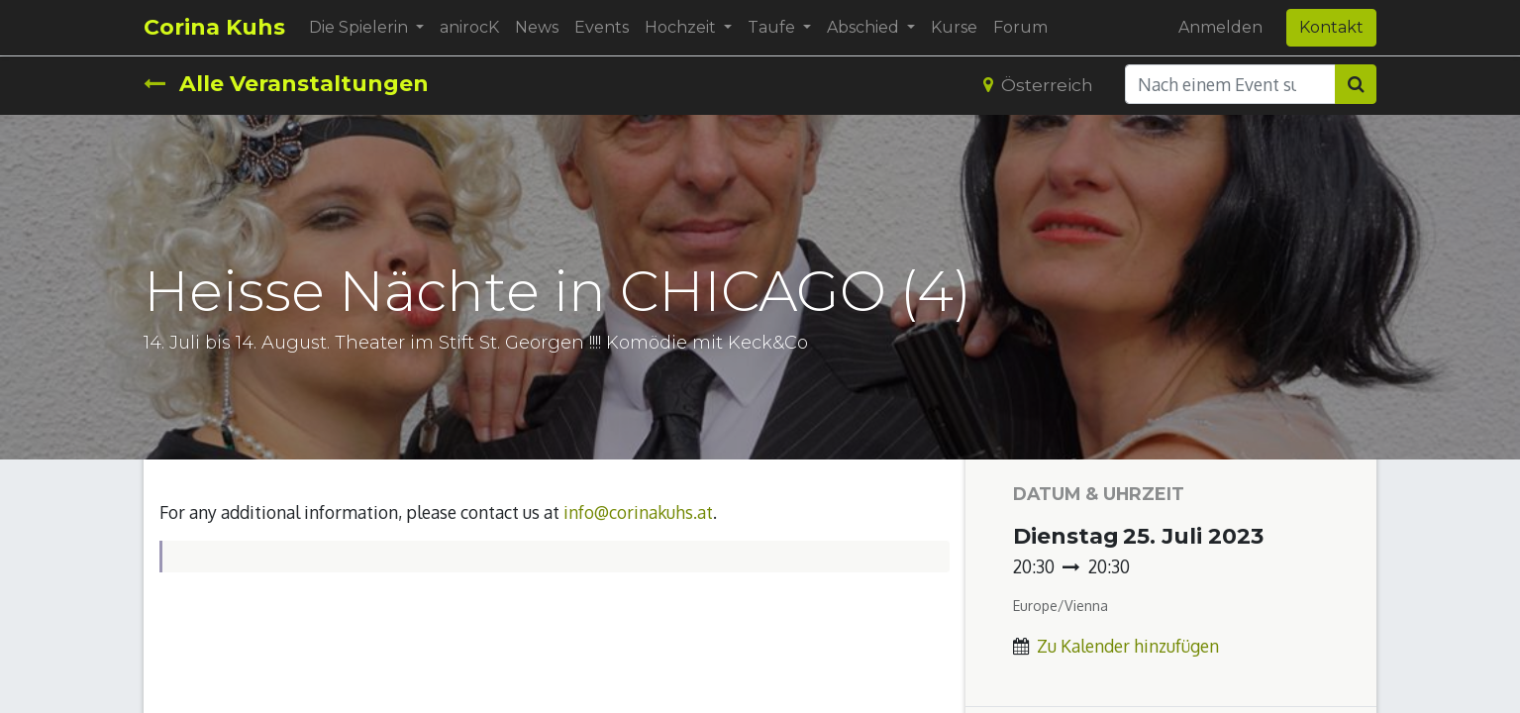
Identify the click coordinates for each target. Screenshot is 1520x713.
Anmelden (1220, 27)
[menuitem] (469, 28)
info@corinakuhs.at (638, 512)
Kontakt (1331, 27)
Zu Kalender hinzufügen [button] (1128, 646)
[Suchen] (1355, 84)
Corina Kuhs (214, 27)
